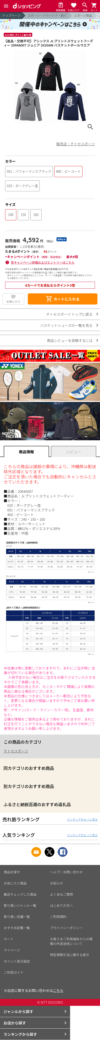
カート (9, 939)
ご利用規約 (58, 916)
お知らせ (56, 883)
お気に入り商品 (15, 883)
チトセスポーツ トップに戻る (69, 314)
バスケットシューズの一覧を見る (66, 325)
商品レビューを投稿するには (70, 340)
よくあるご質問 (61, 894)
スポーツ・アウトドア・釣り (47, 15)
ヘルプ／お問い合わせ (66, 872)
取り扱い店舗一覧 (17, 916)
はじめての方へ (61, 905)
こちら (58, 990)
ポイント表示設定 (17, 961)
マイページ (12, 950)
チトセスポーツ (16, 751)
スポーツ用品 (83, 15)
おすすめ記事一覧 (17, 927)
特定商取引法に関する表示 (69, 954)
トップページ (11, 15)
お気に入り (13, 301)
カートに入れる (63, 299)
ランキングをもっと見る (82, 819)
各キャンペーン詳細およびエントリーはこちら (43, 262)
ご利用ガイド (13, 972)
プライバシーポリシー (66, 927)
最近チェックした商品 (20, 894)
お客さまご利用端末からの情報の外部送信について (71, 941)
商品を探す (12, 872)
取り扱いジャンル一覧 (20, 905)
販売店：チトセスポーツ (75, 143)
